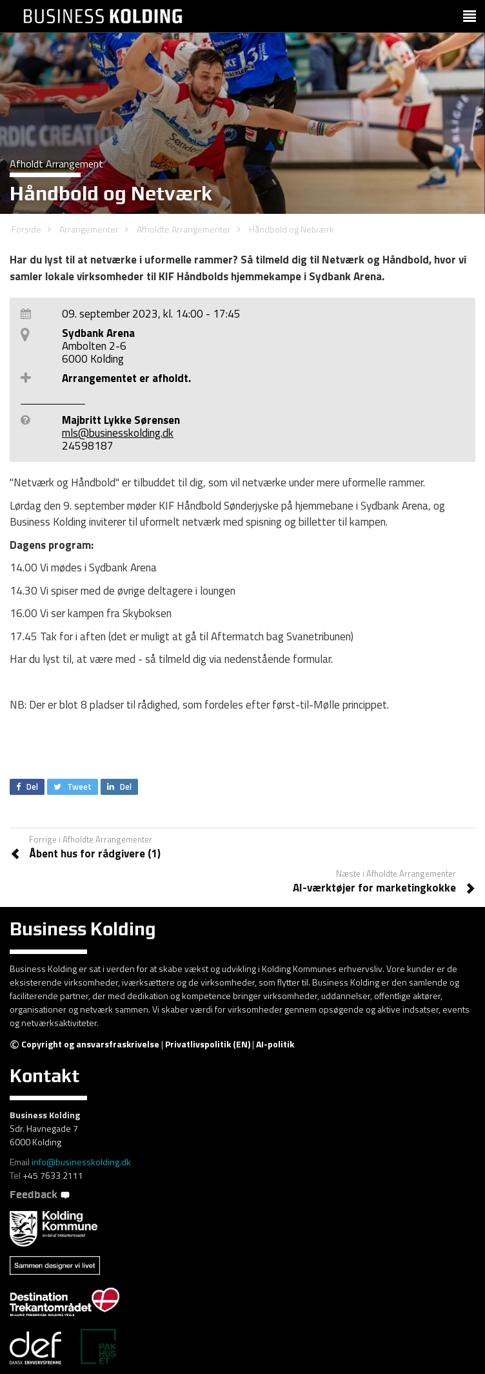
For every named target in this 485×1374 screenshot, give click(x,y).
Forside (26, 229)
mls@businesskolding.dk (117, 433)
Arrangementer (89, 229)
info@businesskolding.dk (81, 1162)
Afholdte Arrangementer (184, 229)
